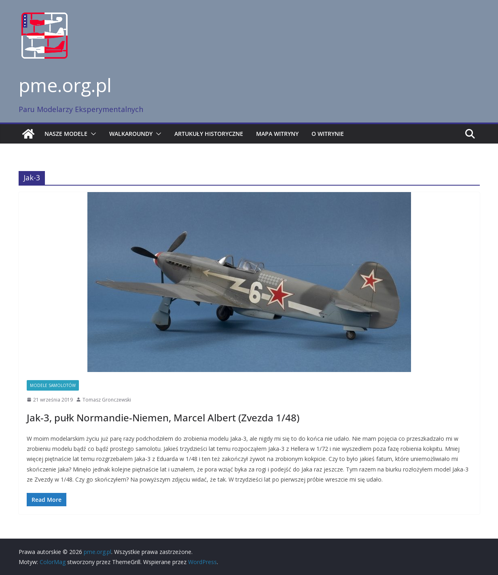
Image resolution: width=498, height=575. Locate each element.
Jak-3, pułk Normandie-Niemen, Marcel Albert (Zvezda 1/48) (163, 417)
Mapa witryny (277, 133)
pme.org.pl (65, 84)
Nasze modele (66, 133)
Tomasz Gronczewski (107, 399)
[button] (91, 134)
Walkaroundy (131, 133)
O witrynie (328, 133)
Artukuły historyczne (208, 133)
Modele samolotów (53, 385)
